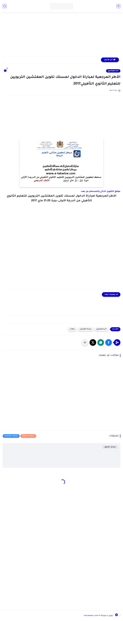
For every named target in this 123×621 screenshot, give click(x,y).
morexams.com (91, 616)
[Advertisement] (61, 35)
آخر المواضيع (113, 71)
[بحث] (5, 6)
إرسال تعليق (110, 447)
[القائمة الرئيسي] (118, 6)
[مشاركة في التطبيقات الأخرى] (85, 342)
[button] (108, 342)
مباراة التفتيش (85, 329)
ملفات (72, 329)
